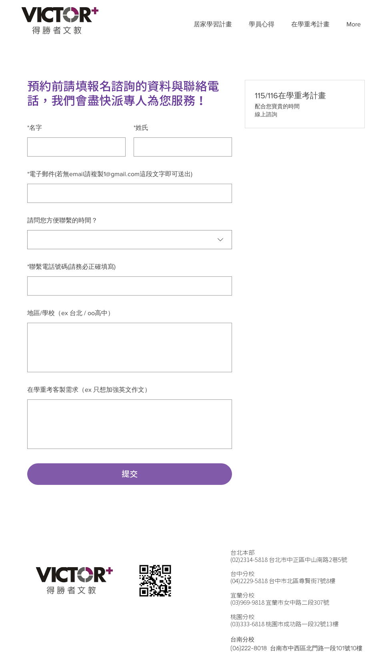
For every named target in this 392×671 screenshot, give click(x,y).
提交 (130, 474)
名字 (34, 127)
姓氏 (141, 127)
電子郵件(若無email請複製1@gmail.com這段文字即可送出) (109, 174)
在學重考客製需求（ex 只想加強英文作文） (89, 389)
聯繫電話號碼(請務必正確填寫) (71, 266)
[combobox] (129, 239)
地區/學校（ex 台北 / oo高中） (70, 313)
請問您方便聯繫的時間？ (62, 220)
